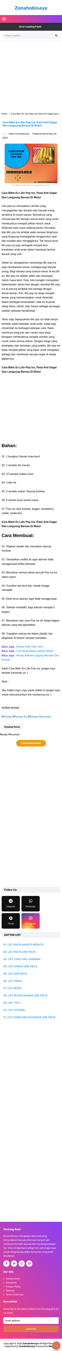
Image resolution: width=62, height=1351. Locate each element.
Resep (7, 716)
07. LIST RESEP (12, 988)
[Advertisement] (31, 75)
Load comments (31, 743)
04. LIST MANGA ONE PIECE (20, 966)
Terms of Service (14, 1294)
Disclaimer (11, 1282)
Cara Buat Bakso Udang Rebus (34, 651)
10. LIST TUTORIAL (14, 1010)
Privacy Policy (13, 1286)
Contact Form (13, 1278)
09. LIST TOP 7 (12, 1002)
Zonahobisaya (27, 1346)
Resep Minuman (40, 716)
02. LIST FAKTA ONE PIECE (19, 951)
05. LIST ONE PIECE (15, 973)
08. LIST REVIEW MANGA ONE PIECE (25, 995)
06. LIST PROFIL (13, 981)
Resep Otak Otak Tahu (29, 646)
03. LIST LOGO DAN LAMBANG (21, 959)
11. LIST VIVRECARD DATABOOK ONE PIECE (29, 1017)
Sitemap (10, 1290)
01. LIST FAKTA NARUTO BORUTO (23, 944)
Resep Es (20, 716)
